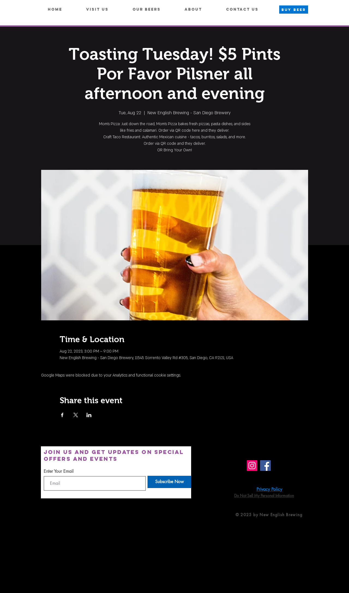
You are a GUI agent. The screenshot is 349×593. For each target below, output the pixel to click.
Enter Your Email (59, 471)
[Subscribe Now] (169, 482)
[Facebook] (265, 465)
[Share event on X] (75, 415)
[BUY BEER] (293, 9)
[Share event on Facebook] (62, 415)
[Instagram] (252, 465)
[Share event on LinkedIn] (89, 415)
